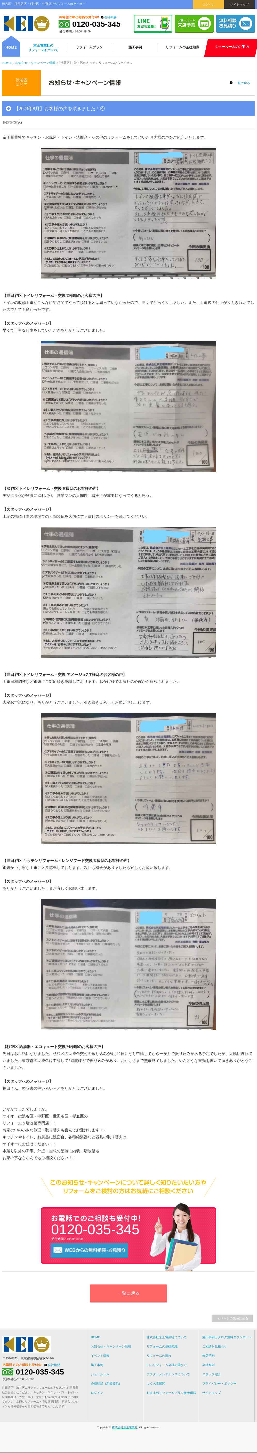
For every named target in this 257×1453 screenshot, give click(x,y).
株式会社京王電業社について (167, 1337)
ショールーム (100, 1374)
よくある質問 (156, 1383)
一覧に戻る (242, 83)
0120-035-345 (96, 24)
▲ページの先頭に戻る (232, 1318)
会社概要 (110, 17)
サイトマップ (239, 4)
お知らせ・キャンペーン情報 (35, 62)
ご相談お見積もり (214, 1346)
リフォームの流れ (159, 1356)
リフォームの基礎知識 (162, 1346)
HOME (6, 62)
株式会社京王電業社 (125, 1427)
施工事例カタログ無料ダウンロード (227, 1337)
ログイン (208, 4)
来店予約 (208, 1356)
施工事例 (97, 1365)
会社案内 (208, 1365)
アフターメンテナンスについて (168, 1374)
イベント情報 (100, 1356)
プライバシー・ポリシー (219, 1383)
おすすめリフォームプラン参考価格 (171, 1393)
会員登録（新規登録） (106, 1383)
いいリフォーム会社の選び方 (167, 1365)
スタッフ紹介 (211, 1374)
